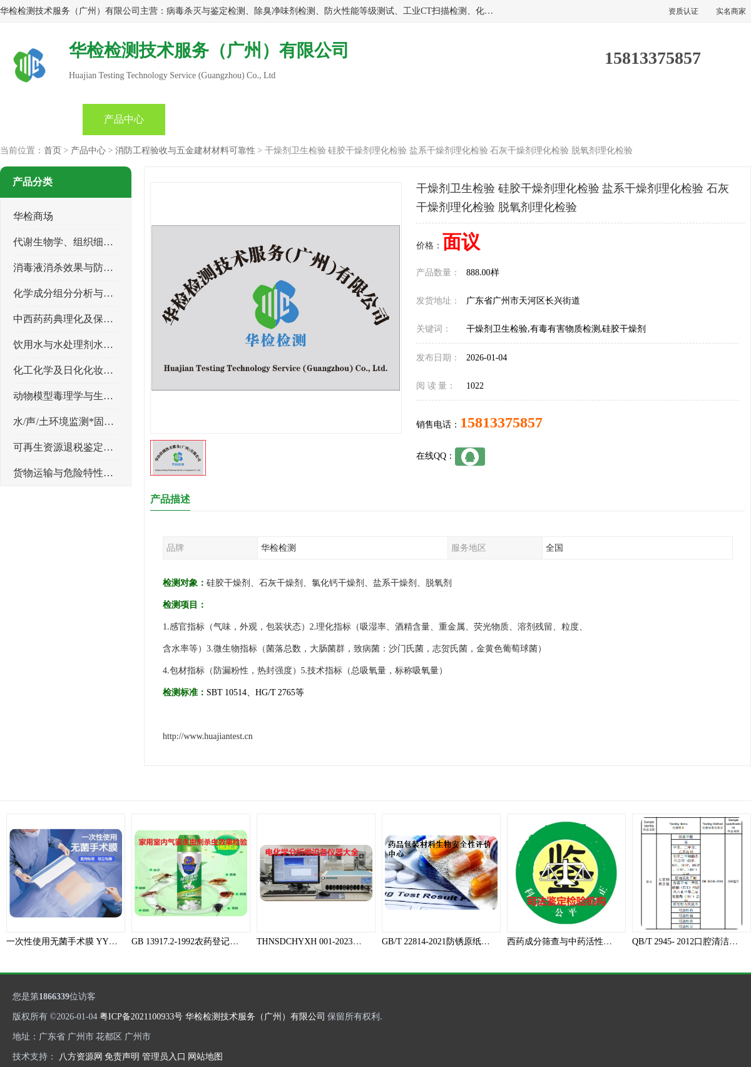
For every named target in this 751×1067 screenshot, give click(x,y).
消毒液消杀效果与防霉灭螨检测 (83, 267)
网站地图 (205, 1056)
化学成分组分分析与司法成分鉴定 (88, 293)
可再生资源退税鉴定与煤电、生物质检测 (103, 447)
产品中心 (124, 119)
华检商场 (33, 216)
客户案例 (537, 119)
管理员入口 (164, 1056)
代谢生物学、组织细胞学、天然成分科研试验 (113, 242)
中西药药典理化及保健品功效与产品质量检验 (113, 319)
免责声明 (122, 1056)
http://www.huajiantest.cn (208, 736)
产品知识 (372, 119)
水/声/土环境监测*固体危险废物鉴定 (93, 421)
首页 (41, 119)
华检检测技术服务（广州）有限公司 (255, 1016)
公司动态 (289, 119)
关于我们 (454, 119)
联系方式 (620, 119)
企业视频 (206, 119)
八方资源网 (81, 1056)
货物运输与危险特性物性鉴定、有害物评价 (108, 472)
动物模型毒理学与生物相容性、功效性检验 (108, 396)
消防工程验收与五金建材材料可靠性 (185, 150)
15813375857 (501, 422)
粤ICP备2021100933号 (141, 1016)
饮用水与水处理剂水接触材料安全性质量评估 (113, 344)
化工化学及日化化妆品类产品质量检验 (98, 370)
